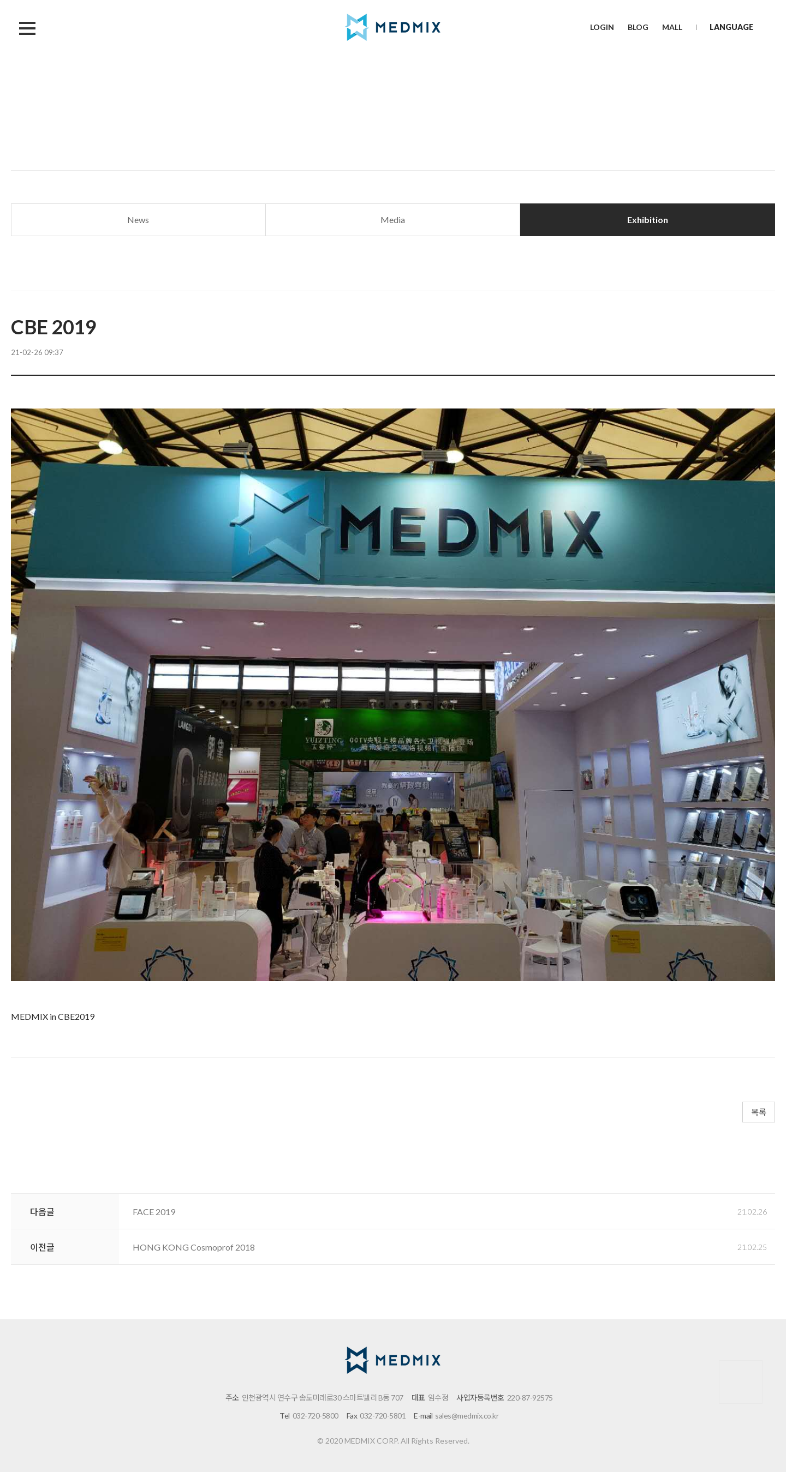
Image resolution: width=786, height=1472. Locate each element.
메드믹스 (393, 27)
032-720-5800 (315, 1415)
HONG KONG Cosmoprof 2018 (194, 1247)
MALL (672, 27)
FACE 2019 (154, 1211)
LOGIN (602, 27)
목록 (758, 1112)
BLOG (638, 27)
